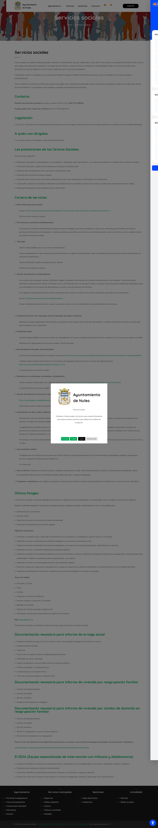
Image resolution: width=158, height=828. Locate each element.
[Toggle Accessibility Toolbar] (152, 822)
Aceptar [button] (73, 439)
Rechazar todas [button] (91, 439)
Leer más (65, 439)
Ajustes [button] (82, 439)
